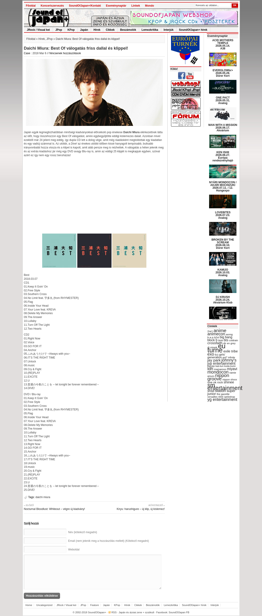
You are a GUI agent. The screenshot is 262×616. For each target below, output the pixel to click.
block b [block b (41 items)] (213, 340)
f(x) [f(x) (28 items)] (216, 354)
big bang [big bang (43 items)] (226, 337)
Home (29, 605)
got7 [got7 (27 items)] (225, 357)
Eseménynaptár (116, 5)
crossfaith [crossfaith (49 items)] (215, 343)
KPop (71, 29)
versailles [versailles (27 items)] (213, 396)
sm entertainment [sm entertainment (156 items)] (225, 386)
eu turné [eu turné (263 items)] (217, 348)
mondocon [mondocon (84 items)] (218, 371)
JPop (58, 29)
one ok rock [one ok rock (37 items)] (215, 382)
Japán (84, 29)
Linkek (135, 5)
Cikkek (110, 29)
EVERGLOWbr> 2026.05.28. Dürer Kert (223, 73)
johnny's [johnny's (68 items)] (228, 360)
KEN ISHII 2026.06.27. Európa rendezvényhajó (223, 156)
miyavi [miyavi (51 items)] (232, 369)
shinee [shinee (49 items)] (229, 382)
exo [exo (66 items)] (211, 354)
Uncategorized (44, 605)
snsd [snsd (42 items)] (211, 391)
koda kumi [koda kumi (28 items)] (230, 366)
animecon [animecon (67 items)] (216, 334)
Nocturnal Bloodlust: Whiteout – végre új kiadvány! (57, 507)
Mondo (149, 5)
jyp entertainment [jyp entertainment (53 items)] (222, 363)
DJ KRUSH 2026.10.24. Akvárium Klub (223, 299)
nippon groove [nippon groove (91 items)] (218, 377)
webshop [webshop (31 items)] (229, 396)
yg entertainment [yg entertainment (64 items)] (222, 399)
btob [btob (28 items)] (220, 340)
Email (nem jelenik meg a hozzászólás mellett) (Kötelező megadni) (108, 540)
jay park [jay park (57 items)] (214, 360)
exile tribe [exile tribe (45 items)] (230, 351)
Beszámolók (128, 29)
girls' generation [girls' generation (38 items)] (216, 356)
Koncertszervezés (52, 5)
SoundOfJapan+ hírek (193, 29)
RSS (114, 612)
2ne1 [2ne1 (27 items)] (210, 331)
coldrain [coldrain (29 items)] (233, 340)
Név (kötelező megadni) (82, 532)
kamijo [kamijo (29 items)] (211, 366)
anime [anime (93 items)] (220, 330)
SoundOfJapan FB (179, 612)
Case (27, 53)
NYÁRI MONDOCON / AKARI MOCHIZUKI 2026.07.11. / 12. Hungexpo (222, 186)
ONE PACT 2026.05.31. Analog (222, 100)
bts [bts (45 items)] (226, 340)
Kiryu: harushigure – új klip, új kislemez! (131, 507)
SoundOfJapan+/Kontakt (85, 5)
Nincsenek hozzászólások (65, 53)
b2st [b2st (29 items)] (216, 337)
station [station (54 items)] (220, 391)
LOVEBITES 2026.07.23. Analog (223, 215)
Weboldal (74, 549)
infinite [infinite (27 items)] (231, 357)
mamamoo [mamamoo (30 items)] (220, 369)
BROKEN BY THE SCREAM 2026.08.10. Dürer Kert (222, 243)
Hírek (96, 29)
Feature (94, 605)
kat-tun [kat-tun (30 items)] (219, 366)
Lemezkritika (150, 29)
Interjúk (169, 29)
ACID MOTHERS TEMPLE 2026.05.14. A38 (222, 44)
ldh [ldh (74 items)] (210, 368)
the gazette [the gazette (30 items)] (223, 394)
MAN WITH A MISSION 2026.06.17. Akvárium (222, 127)
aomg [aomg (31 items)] (229, 334)
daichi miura (43, 497)
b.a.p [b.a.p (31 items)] (210, 337)
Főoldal (31, 5)
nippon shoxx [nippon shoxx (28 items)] (229, 379)
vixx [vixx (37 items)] (220, 396)
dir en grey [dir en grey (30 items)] (229, 343)
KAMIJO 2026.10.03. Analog (222, 272)
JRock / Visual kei (38, 29)
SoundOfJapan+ (97, 612)
